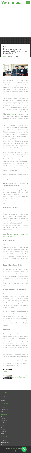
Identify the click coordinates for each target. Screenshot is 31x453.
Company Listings (4, 409)
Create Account (4, 416)
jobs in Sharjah (4, 398)
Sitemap (2, 433)
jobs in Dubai (3, 395)
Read (2, 411)
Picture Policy (3, 431)
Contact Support (4, 422)
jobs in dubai (18, 341)
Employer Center (4, 420)
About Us (3, 427)
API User (5, 56)
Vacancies (15, 448)
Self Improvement (9, 372)
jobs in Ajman (3, 400)
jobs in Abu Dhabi (4, 396)
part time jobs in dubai (15, 114)
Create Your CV (4, 406)
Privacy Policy (3, 429)
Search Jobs (3, 407)
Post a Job (3, 418)
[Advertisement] (15, 21)
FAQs (2, 438)
